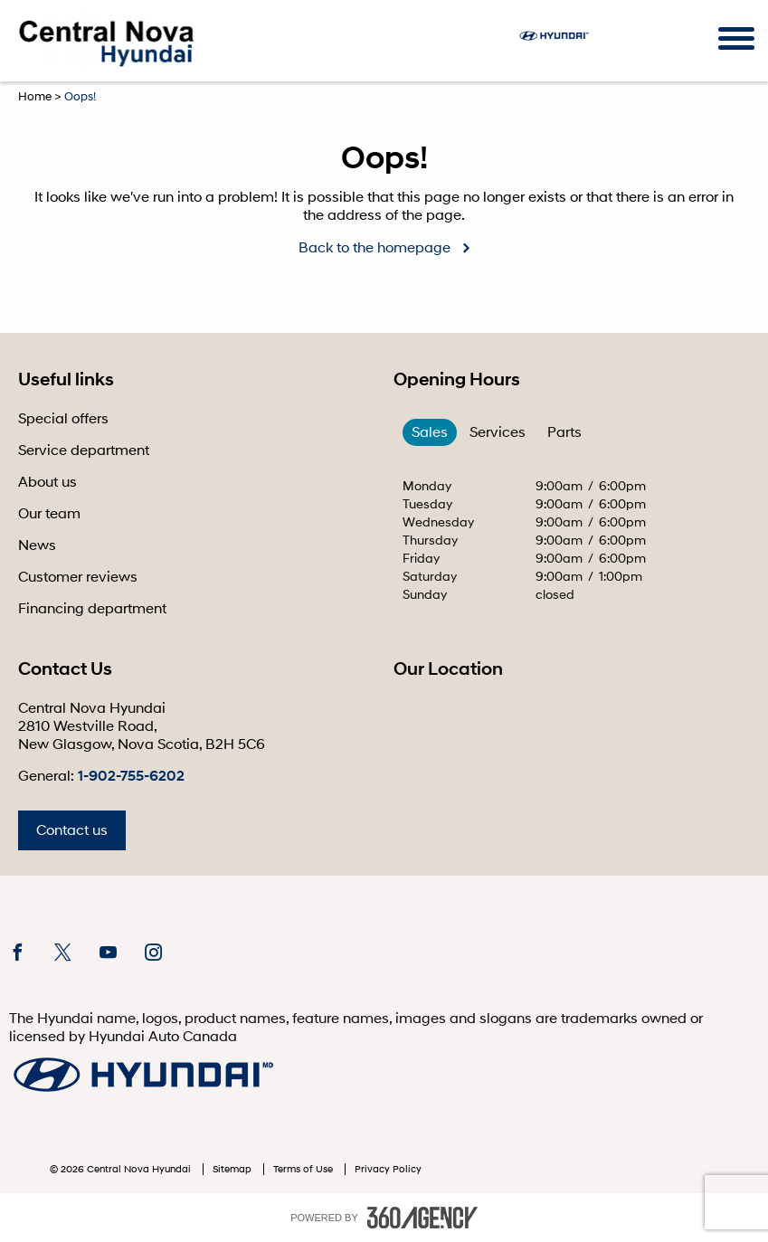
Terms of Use (304, 1169)
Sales (430, 432)
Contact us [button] (72, 830)
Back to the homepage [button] (374, 248)
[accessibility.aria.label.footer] (422, 1217)
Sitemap (233, 1169)
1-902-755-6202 (131, 776)
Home (35, 97)
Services (497, 432)
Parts (564, 432)
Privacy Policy (388, 1169)
